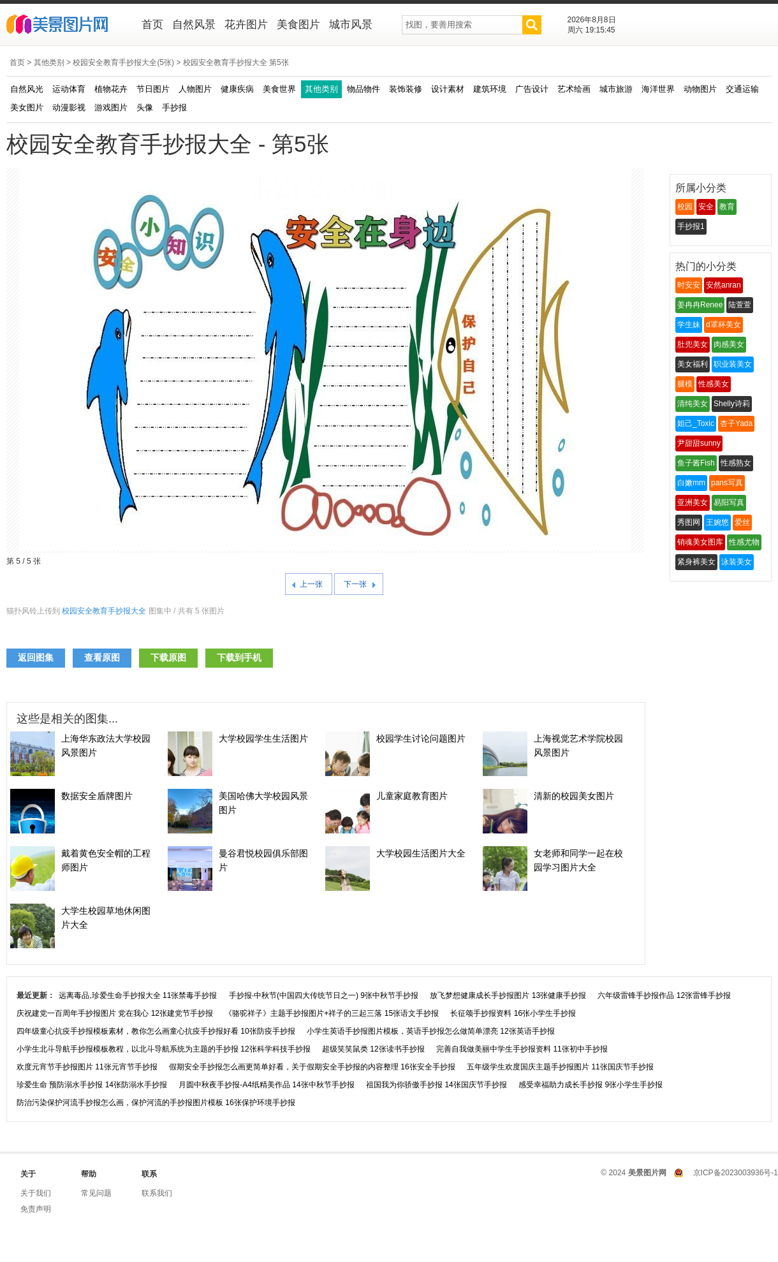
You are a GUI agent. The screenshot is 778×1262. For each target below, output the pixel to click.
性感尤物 (744, 542)
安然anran (723, 285)
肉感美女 (729, 344)
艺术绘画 (574, 89)
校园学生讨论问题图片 (421, 738)
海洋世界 (658, 89)
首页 (152, 24)
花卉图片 (246, 24)
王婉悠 (717, 522)
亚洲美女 (692, 502)
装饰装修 (405, 89)
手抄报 (174, 107)
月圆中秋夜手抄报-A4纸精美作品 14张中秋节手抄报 (266, 1084)
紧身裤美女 (696, 561)
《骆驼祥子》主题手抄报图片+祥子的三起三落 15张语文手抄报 (331, 1013)
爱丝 (742, 522)
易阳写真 (729, 502)
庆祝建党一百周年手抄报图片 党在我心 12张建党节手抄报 (115, 1013)
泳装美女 (736, 561)
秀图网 (688, 522)
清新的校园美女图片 (574, 796)
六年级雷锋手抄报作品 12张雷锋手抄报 (664, 995)
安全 (706, 206)
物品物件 (363, 89)
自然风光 (26, 89)
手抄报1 (691, 226)
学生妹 (688, 324)
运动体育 (68, 89)
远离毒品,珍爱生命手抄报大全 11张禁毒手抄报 (138, 995)
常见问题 (96, 1193)
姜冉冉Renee (700, 304)
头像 (144, 107)
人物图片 (195, 89)
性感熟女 (736, 463)
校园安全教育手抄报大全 (104, 610)
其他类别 (49, 62)
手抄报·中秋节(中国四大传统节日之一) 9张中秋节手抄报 (323, 995)
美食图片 (298, 24)
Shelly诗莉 (732, 403)
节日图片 (153, 89)
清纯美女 (692, 403)
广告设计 (531, 89)
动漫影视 (68, 107)
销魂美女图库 (700, 542)
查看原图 (102, 657)
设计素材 (447, 89)
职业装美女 (733, 364)
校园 (685, 206)
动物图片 (700, 89)
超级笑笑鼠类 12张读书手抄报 (373, 1049)
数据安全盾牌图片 (97, 796)
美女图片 (26, 107)
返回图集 (36, 657)
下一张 (355, 584)
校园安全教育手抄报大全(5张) (123, 62)
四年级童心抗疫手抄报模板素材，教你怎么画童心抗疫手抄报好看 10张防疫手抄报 (156, 1031)
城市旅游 (616, 89)
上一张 (311, 584)
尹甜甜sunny (699, 443)
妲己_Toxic (695, 423)
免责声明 (35, 1209)
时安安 (688, 285)
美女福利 (692, 364)
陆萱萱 (739, 304)
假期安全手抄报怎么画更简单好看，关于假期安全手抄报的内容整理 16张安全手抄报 (312, 1066)
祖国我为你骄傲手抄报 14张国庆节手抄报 (436, 1084)
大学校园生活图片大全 (421, 853)
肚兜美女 (692, 344)
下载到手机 (239, 657)
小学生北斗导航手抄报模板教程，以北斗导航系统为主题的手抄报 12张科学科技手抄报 (164, 1049)
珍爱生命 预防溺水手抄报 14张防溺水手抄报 (92, 1084)
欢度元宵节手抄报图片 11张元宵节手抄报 (87, 1066)
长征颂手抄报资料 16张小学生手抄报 (513, 1013)
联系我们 (157, 1193)
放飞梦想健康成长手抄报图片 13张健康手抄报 (508, 995)
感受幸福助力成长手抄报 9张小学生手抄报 (590, 1084)
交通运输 (742, 89)
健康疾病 (237, 89)
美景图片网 (65, 25)
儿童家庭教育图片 (412, 796)
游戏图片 (111, 107)
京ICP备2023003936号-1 (735, 1172)
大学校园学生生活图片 (263, 738)
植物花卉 (111, 89)
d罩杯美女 (723, 324)
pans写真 (727, 482)
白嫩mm (691, 482)
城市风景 (350, 24)
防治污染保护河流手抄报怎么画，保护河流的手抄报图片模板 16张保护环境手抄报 (156, 1102)
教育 (727, 206)
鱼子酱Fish (696, 463)
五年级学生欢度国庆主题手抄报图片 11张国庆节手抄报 (560, 1066)
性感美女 (713, 383)
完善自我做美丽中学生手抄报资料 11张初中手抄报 (522, 1049)
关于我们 (35, 1193)
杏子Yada (736, 423)
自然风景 (194, 24)
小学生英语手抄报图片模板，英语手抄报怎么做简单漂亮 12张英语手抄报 (431, 1031)
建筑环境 (489, 89)
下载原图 (168, 657)
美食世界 (279, 89)
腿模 (685, 383)
